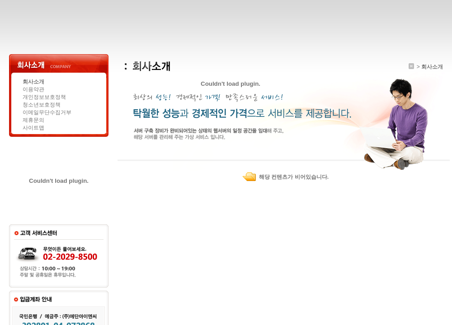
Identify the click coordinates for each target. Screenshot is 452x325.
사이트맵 (33, 128)
